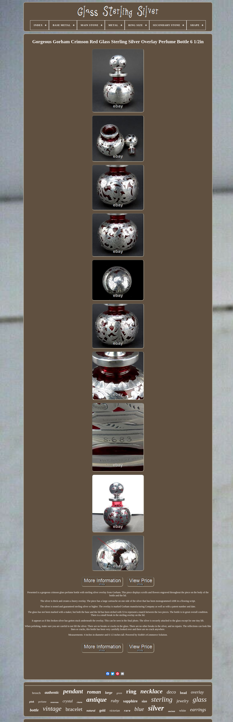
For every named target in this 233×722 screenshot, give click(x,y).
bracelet (74, 709)
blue (139, 709)
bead (183, 693)
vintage (52, 708)
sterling (161, 699)
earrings (198, 709)
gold (102, 710)
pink (31, 701)
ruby (115, 700)
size (144, 701)
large (108, 693)
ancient (171, 711)
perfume (42, 701)
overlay (197, 692)
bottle (34, 710)
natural (91, 710)
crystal (68, 701)
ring (131, 691)
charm (79, 702)
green (119, 693)
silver (156, 708)
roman (94, 692)
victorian (115, 710)
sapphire (130, 701)
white (182, 710)
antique (96, 699)
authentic (52, 692)
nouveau (55, 702)
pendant (73, 691)
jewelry (182, 701)
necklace (151, 691)
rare (127, 710)
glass (200, 699)
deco (171, 692)
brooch (36, 693)
